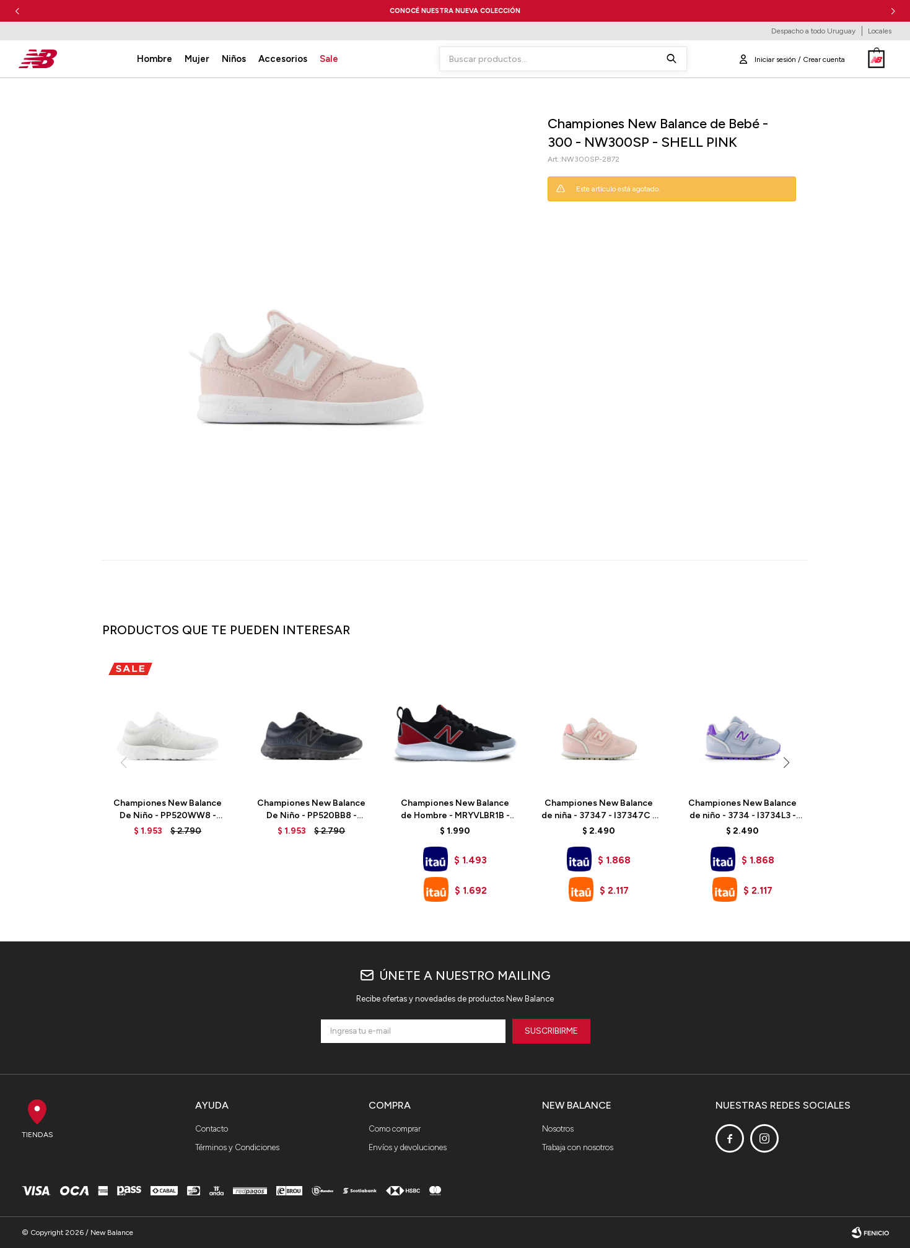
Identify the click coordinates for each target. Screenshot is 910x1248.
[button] (893, 11)
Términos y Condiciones (237, 1147)
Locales (879, 31)
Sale (329, 58)
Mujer (197, 58)
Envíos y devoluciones (408, 1147)
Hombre (154, 58)
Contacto (211, 1128)
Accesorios (282, 58)
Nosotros (558, 1128)
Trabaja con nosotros (577, 1147)
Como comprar (395, 1128)
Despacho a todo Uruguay (813, 31)
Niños (234, 58)
